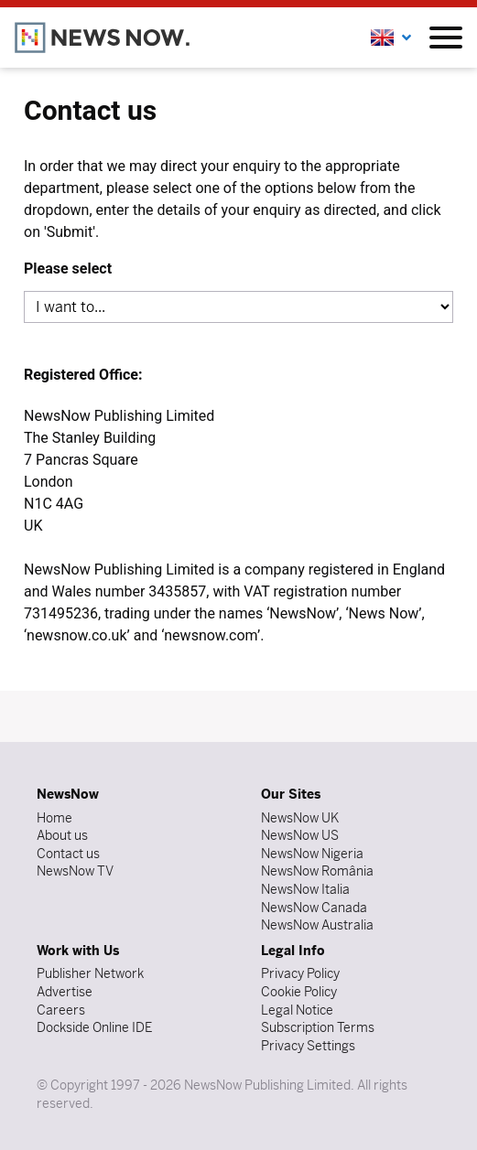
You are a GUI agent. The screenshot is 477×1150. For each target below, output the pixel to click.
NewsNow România (317, 871)
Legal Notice (297, 1010)
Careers (61, 1010)
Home (54, 818)
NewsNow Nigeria (312, 853)
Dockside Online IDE (94, 1027)
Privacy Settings (308, 1045)
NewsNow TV (75, 871)
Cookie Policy (299, 991)
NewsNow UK (300, 818)
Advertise (64, 991)
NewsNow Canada (314, 907)
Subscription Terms (317, 1027)
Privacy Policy (300, 973)
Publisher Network (90, 973)
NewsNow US (300, 835)
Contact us (68, 853)
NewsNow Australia (317, 925)
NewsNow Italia (305, 889)
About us (62, 835)
